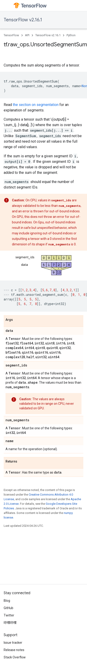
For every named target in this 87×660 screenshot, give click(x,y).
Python (71, 35)
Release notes (14, 650)
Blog (7, 600)
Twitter (9, 615)
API (27, 35)
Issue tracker (13, 642)
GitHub (8, 608)
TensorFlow (11, 35)
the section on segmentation (36, 105)
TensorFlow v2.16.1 (23, 20)
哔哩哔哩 (10, 622)
